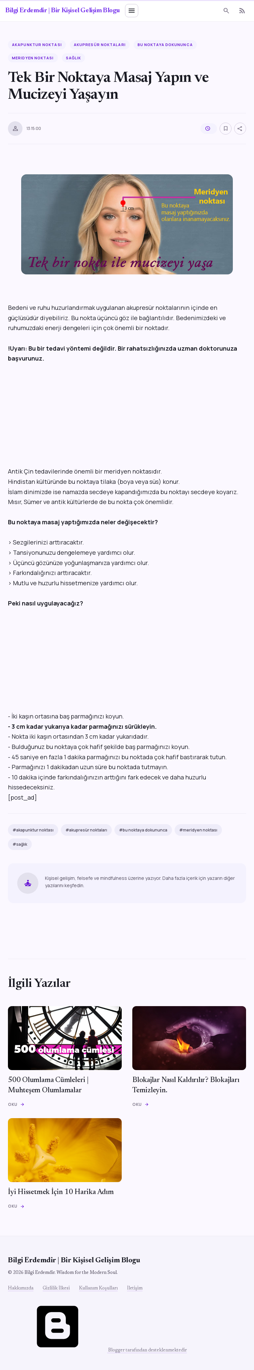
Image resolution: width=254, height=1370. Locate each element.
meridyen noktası (33, 57)
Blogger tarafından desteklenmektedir (97, 1350)
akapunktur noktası (37, 44)
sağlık (73, 57)
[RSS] (242, 10)
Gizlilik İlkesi (56, 1288)
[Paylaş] (240, 129)
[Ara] (226, 10)
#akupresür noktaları (86, 830)
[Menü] (131, 10)
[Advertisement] (127, 419)
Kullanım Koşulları (98, 1288)
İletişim (135, 1288)
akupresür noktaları (100, 44)
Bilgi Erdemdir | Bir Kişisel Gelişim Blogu (62, 10)
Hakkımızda (20, 1288)
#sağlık (20, 844)
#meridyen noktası (198, 830)
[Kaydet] (226, 129)
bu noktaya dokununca (165, 44)
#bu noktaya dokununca (143, 830)
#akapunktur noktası (33, 830)
